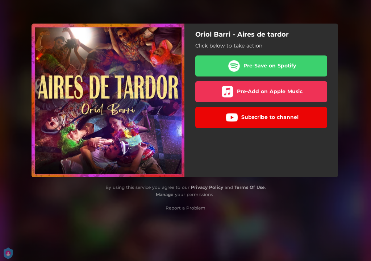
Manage (165, 194)
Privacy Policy (207, 187)
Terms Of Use (249, 187)
